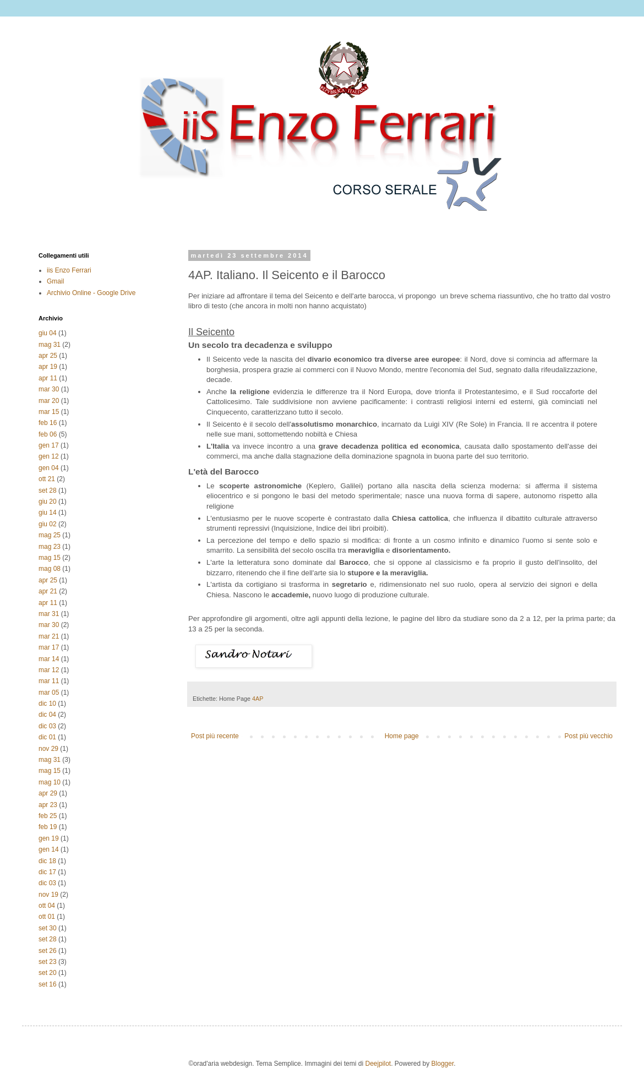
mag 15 (50, 558)
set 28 (48, 490)
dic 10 (47, 703)
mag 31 (50, 344)
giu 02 (48, 524)
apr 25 (48, 355)
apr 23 (48, 805)
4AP (257, 698)
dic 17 (47, 872)
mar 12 (49, 670)
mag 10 (50, 782)
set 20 (48, 973)
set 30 (48, 928)
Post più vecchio (589, 736)
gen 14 (49, 849)
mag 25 (50, 535)
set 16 (48, 984)
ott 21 (47, 479)
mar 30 (49, 389)
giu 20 (48, 501)
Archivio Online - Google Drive (91, 293)
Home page (402, 736)
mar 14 (49, 659)
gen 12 (49, 456)
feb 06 (48, 434)
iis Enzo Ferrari (69, 270)
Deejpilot (378, 1063)
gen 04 (49, 468)
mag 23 (50, 547)
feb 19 (48, 827)
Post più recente (215, 736)
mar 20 (49, 401)
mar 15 (49, 412)
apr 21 (48, 591)
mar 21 (49, 636)
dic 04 (47, 714)
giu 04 (48, 333)
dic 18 (47, 861)
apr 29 (48, 793)
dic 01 (47, 737)
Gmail (55, 281)
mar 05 (49, 692)
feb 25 (48, 816)
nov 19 (48, 894)
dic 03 (47, 726)
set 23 (48, 962)
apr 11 (48, 378)
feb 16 (48, 423)
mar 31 (49, 614)
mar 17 (49, 647)
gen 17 (49, 445)
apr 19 (48, 366)
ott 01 (47, 916)
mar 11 (49, 681)
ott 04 (47, 905)
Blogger (443, 1063)
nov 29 (48, 749)
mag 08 (50, 569)
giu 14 (48, 512)
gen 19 (49, 838)
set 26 (48, 951)
